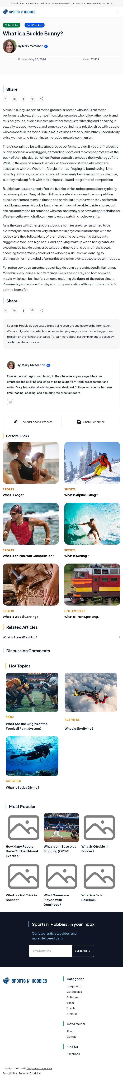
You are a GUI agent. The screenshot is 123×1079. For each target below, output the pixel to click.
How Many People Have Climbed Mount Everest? (22, 851)
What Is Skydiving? (79, 728)
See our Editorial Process (33, 422)
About (71, 1031)
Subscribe (83, 951)
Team (10, 717)
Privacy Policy (10, 1073)
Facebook (73, 1054)
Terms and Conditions (30, 1073)
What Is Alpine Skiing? (81, 495)
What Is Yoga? (13, 495)
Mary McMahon (32, 46)
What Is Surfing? (76, 556)
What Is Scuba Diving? (22, 787)
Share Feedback (90, 422)
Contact (72, 1036)
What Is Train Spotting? (82, 617)
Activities (72, 719)
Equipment (74, 986)
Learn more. (107, 3)
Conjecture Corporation (39, 1068)
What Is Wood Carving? (20, 617)
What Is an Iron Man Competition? (28, 556)
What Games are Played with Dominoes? (56, 899)
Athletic (72, 1014)
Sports (8, 489)
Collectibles (74, 611)
